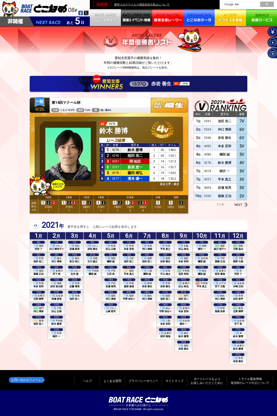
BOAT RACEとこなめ (48, 8)
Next (240, 204)
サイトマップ (174, 381)
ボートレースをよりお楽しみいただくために (207, 381)
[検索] (240, 4)
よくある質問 (112, 381)
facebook (80, 13)
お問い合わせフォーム (26, 380)
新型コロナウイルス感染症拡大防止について (142, 4)
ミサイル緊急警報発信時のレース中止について (250, 381)
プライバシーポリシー (143, 381)
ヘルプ (87, 381)
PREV (36, 225)
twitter (86, 13)
